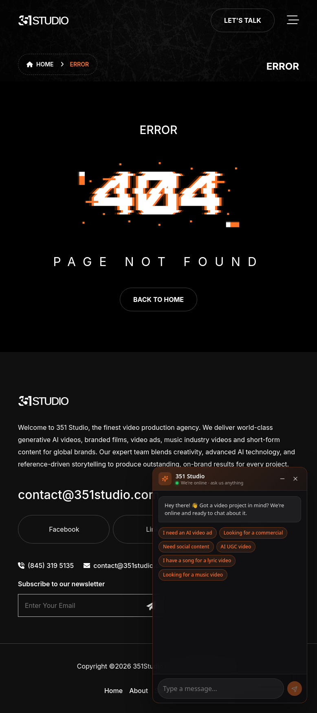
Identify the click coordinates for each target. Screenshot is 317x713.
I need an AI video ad (187, 532)
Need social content (186, 546)
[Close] (295, 478)
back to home (158, 299)
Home (40, 64)
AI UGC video (236, 546)
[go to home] (43, 20)
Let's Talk (242, 20)
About (138, 690)
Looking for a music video (193, 574)
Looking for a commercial (253, 532)
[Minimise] (282, 478)
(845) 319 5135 (46, 565)
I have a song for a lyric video (197, 560)
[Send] (294, 688)
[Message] (221, 688)
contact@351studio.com (88, 494)
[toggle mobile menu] (293, 20)
